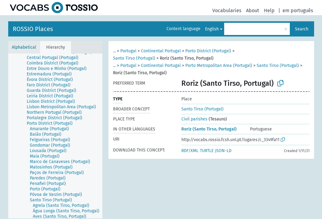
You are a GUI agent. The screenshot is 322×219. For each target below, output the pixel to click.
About (252, 10)
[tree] (55, 136)
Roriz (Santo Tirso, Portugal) (209, 129)
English (212, 29)
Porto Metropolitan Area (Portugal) (218, 65)
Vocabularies (226, 10)
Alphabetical (24, 47)
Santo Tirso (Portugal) (134, 58)
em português (298, 10)
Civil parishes (194, 119)
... (114, 51)
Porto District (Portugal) (208, 51)
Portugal (128, 51)
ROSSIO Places (33, 29)
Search (301, 29)
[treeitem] (55, 58)
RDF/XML (189, 150)
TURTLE (207, 150)
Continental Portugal (161, 51)
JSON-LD (223, 150)
